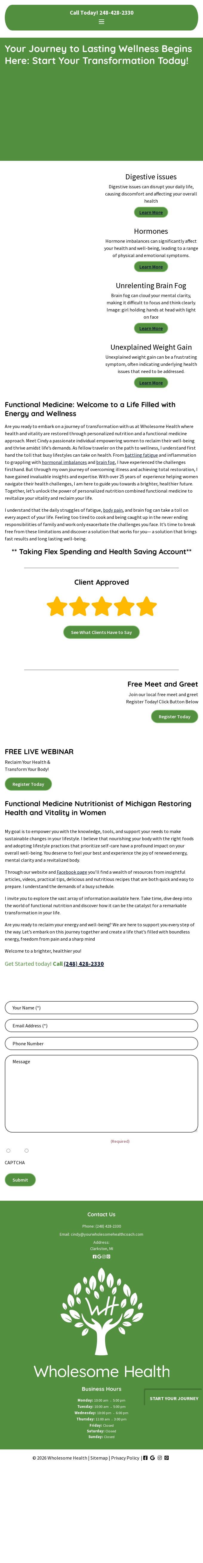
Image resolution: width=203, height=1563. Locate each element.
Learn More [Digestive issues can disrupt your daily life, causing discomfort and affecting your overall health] (151, 212)
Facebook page (72, 872)
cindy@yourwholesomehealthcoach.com (107, 1234)
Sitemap (99, 1458)
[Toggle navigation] (101, 22)
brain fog (105, 462)
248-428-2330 (116, 12)
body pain (113, 510)
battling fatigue (141, 455)
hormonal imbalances (64, 462)
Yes (15, 1150)
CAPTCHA (15, 1162)
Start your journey (174, 1398)
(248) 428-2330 (84, 963)
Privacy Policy (125, 1458)
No (33, 1150)
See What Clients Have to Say (101, 632)
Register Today (174, 716)
